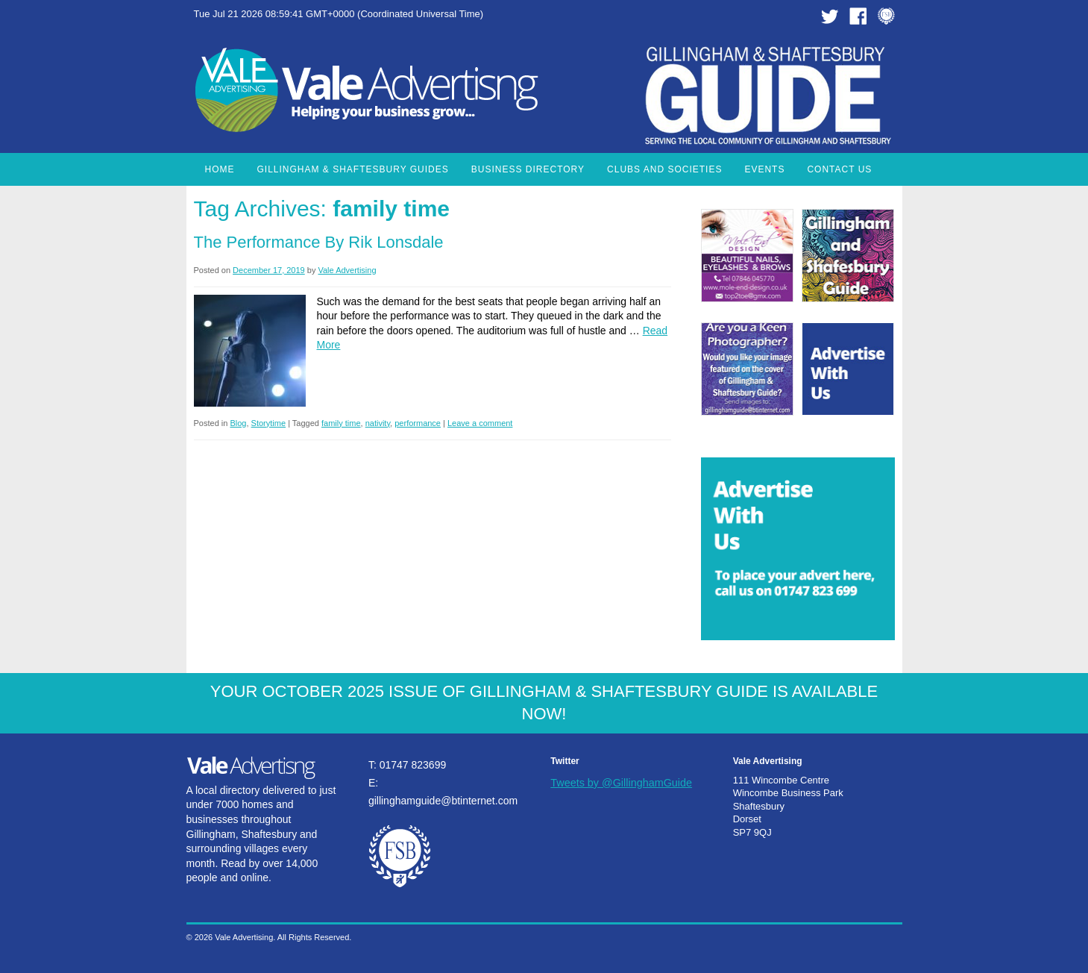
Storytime (268, 423)
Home (220, 169)
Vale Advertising (347, 270)
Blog (238, 423)
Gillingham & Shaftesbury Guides (353, 169)
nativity (377, 423)
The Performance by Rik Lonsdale (319, 242)
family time (341, 423)
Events (764, 169)
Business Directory (528, 169)
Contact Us (839, 169)
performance (417, 423)
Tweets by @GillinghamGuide (621, 783)
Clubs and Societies (664, 169)
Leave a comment (479, 423)
